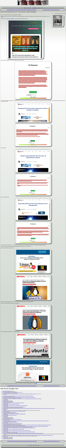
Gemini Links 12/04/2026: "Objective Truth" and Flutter (9, 415)
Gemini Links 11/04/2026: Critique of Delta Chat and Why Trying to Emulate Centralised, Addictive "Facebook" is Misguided (18, 427)
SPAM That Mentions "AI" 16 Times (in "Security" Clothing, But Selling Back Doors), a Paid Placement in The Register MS (18, 397)
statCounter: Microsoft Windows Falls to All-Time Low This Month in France (12, 423)
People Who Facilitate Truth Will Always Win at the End (51, 9)
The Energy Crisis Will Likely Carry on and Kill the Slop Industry (10, 392)
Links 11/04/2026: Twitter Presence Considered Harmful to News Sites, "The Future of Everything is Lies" (16, 430)
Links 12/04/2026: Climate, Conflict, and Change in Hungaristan (10, 404)
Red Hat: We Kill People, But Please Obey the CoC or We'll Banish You (11, 419)
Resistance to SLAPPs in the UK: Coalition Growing (9, 412)
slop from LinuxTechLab (10, 18)
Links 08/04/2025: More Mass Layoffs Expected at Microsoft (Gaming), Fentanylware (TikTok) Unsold (21, 9)
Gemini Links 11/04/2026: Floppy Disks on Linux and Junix (10, 422)
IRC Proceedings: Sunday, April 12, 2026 (7, 401)
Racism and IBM (4, 409)
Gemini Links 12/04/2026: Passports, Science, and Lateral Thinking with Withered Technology (14, 405)
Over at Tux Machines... (5, 416)
